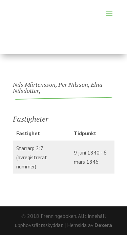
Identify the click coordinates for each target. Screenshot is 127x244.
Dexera (103, 225)
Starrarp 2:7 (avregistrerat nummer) (31, 157)
